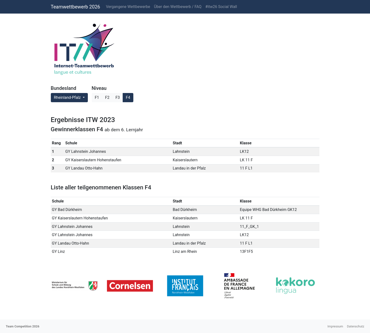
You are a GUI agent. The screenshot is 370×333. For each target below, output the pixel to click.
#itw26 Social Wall (221, 6)
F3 (117, 97)
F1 (97, 97)
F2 (107, 97)
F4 (128, 97)
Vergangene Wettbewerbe (128, 6)
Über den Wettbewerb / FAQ (177, 6)
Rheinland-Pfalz (68, 97)
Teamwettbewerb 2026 (75, 7)
